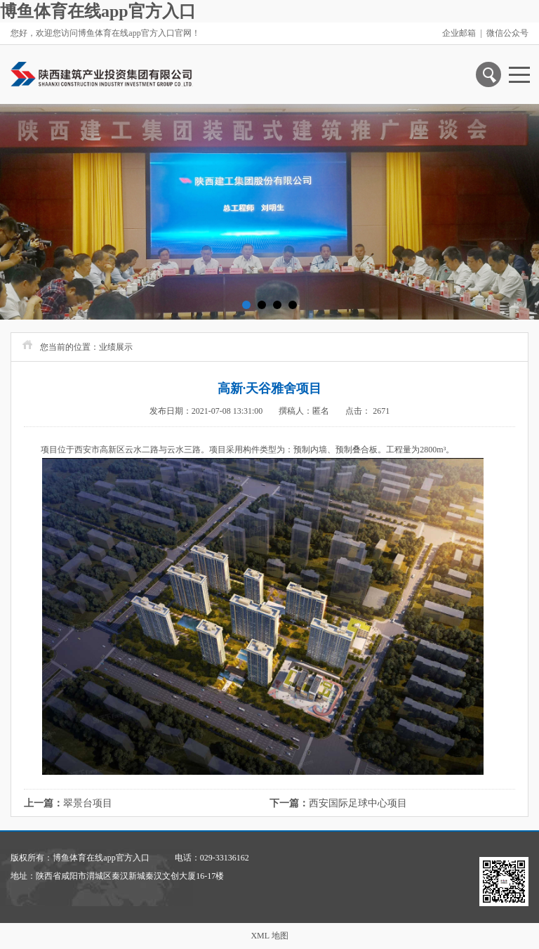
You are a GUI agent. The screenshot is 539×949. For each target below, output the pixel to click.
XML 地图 (269, 936)
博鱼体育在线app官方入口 (98, 11)
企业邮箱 (459, 33)
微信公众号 (507, 33)
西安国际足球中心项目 (358, 803)
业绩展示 (116, 347)
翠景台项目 (87, 803)
